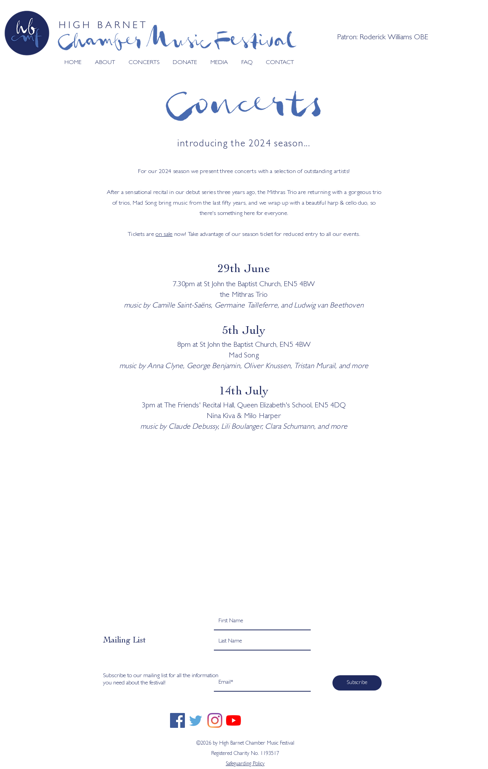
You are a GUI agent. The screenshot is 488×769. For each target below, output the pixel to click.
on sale (164, 235)
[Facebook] (177, 720)
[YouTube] (233, 720)
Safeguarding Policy (245, 764)
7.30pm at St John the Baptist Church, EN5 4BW (244, 284)
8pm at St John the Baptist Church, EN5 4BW (244, 345)
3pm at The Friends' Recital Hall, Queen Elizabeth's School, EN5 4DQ (244, 406)
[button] (102, 63)
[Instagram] (214, 720)
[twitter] (196, 720)
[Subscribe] (357, 682)
